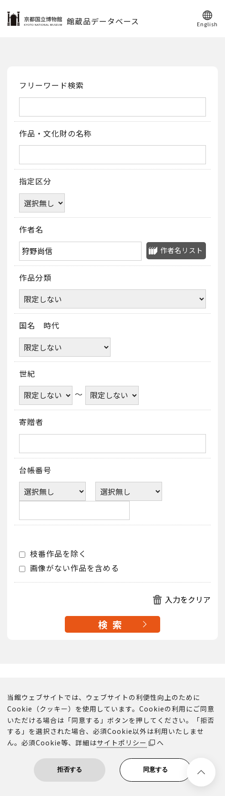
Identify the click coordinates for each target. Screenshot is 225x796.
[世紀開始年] (45, 395)
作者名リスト (181, 250)
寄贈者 (31, 422)
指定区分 (35, 181)
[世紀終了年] (112, 395)
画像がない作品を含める (69, 568)
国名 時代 (39, 325)
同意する (155, 769)
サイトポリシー (122, 742)
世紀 (27, 374)
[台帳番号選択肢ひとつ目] (52, 491)
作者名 (31, 229)
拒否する (69, 769)
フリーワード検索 (51, 85)
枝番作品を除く (53, 554)
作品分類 (35, 278)
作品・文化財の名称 (55, 133)
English (207, 23)
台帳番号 (35, 470)
